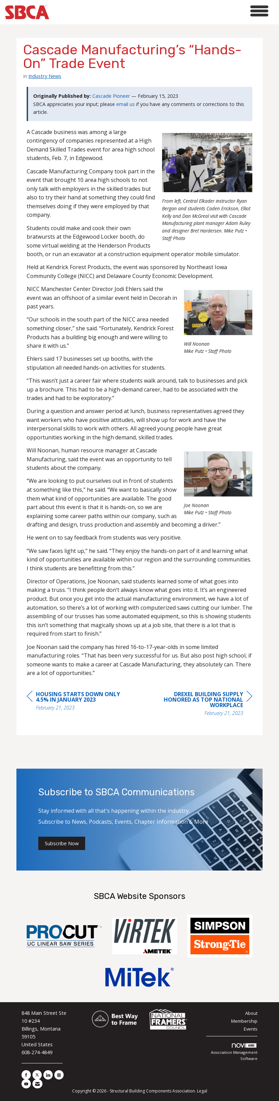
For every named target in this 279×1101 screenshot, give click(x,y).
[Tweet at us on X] (37, 1074)
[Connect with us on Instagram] (59, 1074)
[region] (201, 704)
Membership (244, 1021)
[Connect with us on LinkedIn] (48, 1074)
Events (250, 1029)
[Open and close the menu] (161, 11)
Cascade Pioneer (111, 96)
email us (125, 104)
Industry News (44, 75)
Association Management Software (234, 1052)
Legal (202, 1091)
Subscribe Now (62, 843)
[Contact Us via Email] (37, 1083)
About (251, 1013)
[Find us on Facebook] (26, 1074)
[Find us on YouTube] (26, 1083)
